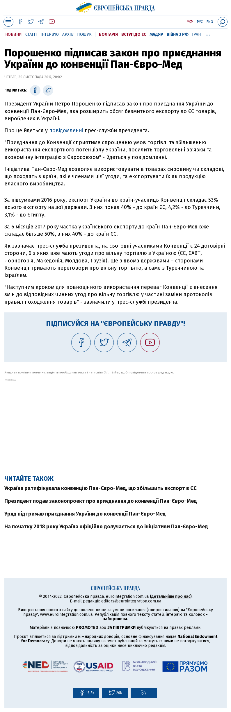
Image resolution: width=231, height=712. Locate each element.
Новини (13, 34)
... (207, 33)
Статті (31, 34)
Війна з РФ (178, 34)
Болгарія (108, 34)
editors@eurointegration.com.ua (131, 601)
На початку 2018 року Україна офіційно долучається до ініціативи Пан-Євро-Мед (106, 526)
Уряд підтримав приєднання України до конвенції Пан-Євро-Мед (85, 514)
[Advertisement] (115, 422)
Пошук (84, 34)
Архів (68, 34)
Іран (196, 34)
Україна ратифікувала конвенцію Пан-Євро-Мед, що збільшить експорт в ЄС (100, 488)
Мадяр (156, 34)
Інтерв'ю (49, 34)
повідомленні (67, 130)
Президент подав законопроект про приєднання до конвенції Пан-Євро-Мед (100, 501)
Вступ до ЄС (133, 34)
